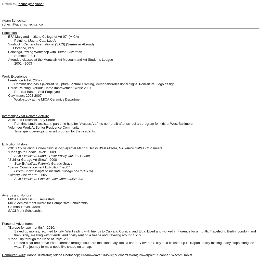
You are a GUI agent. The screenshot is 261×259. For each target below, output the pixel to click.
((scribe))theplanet (30, 4)
